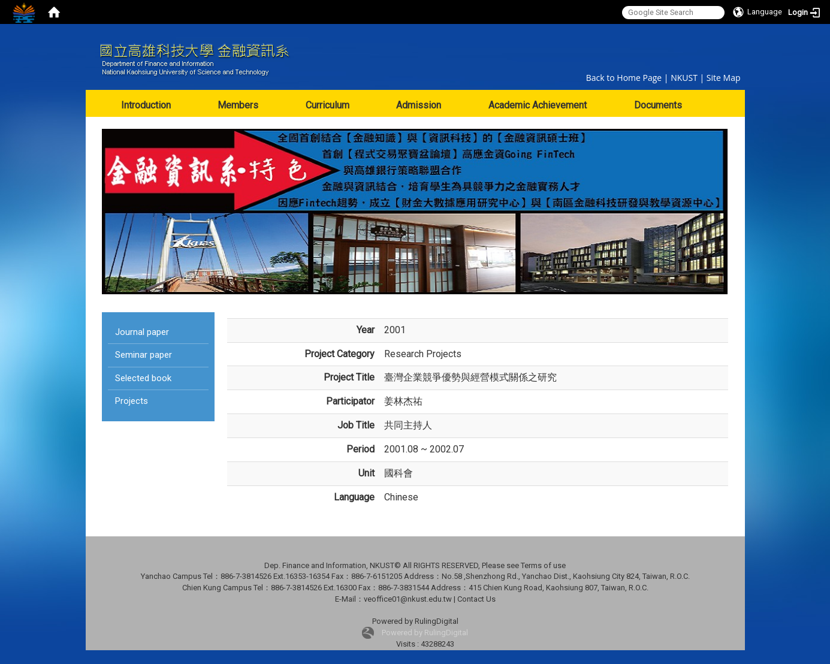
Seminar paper (143, 354)
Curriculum (327, 105)
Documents (658, 105)
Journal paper (142, 332)
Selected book (143, 378)
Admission (418, 105)
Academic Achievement (537, 105)
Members (238, 105)
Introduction (146, 105)
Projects (131, 401)
